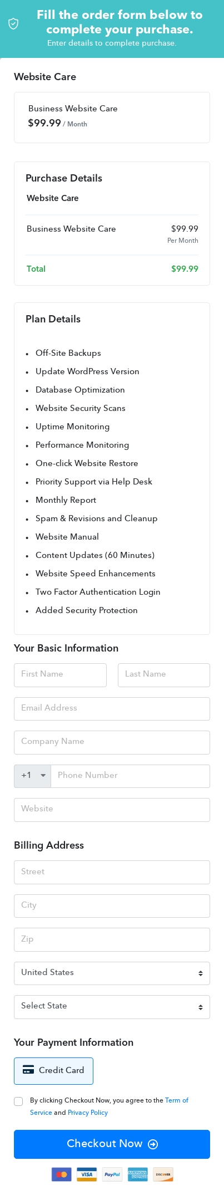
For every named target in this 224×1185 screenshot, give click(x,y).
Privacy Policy (88, 1113)
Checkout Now (112, 1144)
